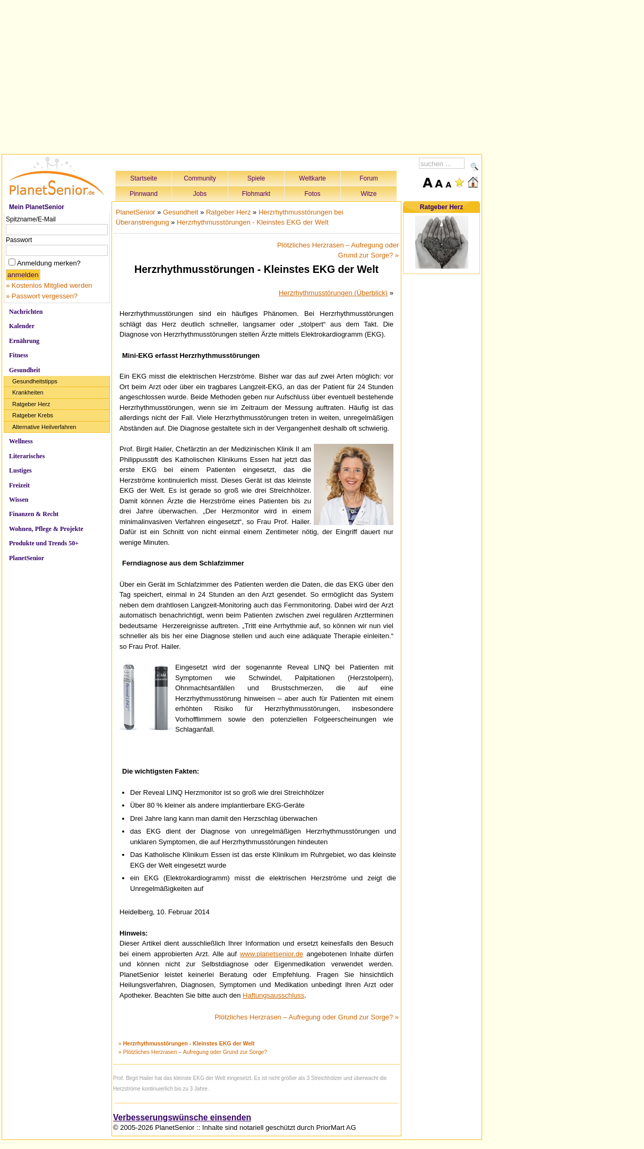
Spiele (256, 178)
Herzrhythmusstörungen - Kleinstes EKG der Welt (253, 222)
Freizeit (19, 485)
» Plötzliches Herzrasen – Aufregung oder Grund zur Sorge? (192, 1052)
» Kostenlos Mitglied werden (49, 285)
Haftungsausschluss (273, 995)
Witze (369, 194)
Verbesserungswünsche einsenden (182, 1117)
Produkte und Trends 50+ (44, 543)
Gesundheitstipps (34, 381)
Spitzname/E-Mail (31, 219)
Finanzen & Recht (33, 514)
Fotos (312, 194)
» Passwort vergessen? (42, 296)
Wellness (21, 441)
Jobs (200, 194)
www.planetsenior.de (271, 954)
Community (200, 178)
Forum (368, 178)
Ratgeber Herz (31, 404)
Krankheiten (28, 392)
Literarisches (27, 456)
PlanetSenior (26, 558)
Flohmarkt (256, 194)
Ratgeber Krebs (32, 415)
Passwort (19, 240)
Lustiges (20, 470)
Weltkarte (312, 178)
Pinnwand (144, 194)
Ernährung (24, 341)
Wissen (18, 499)
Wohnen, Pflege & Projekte (46, 529)
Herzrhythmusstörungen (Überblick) (333, 293)
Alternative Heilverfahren (44, 427)
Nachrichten (25, 311)
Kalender (22, 326)
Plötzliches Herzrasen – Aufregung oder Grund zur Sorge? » (306, 1017)
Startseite (143, 178)
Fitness (18, 355)
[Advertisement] (242, 75)
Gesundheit (24, 370)
